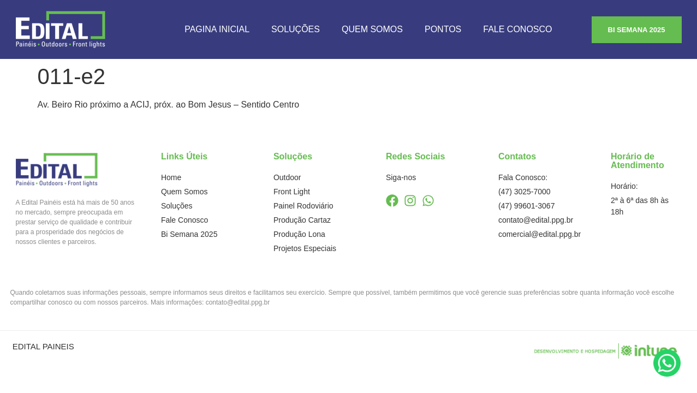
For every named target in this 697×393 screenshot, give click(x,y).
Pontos (443, 29)
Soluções (295, 29)
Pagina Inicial (216, 29)
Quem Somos (372, 29)
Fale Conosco (517, 29)
